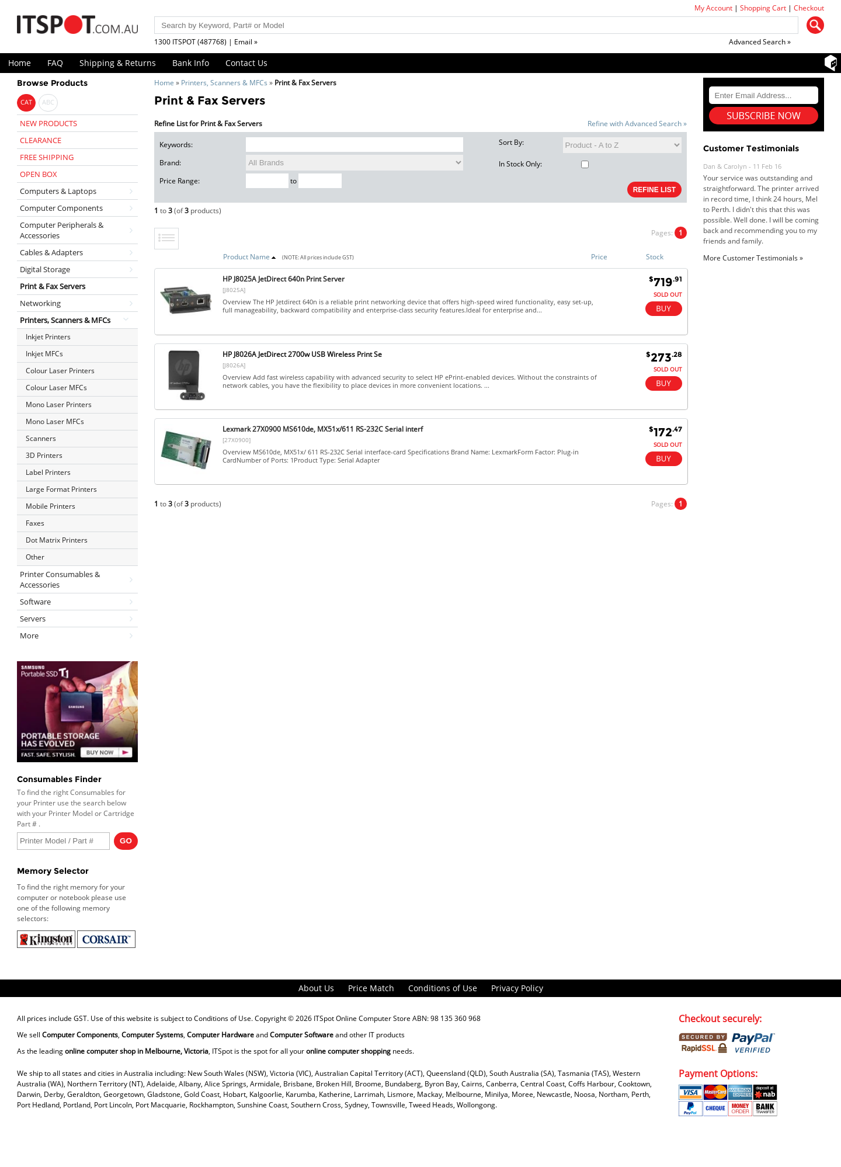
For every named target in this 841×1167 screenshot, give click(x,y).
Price (599, 257)
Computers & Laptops (58, 191)
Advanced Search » (760, 42)
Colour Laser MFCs (56, 388)
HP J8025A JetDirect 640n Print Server (284, 279)
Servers (33, 618)
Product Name (249, 257)
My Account (713, 8)
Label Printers (48, 472)
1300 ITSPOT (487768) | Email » (206, 42)
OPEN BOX (38, 174)
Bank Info (190, 62)
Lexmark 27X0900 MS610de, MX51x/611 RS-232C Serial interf (323, 429)
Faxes (35, 523)
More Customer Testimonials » (753, 258)
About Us (316, 988)
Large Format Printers (61, 489)
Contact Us (246, 62)
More (29, 635)
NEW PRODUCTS (48, 123)
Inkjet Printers (48, 337)
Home (19, 62)
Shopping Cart (763, 8)
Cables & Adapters (51, 252)
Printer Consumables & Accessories (60, 579)
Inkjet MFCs (44, 354)
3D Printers (44, 455)
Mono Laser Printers (59, 404)
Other (35, 557)
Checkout (809, 8)
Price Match (371, 988)
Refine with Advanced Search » (637, 123)
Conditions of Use (442, 988)
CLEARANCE (40, 140)
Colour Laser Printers (60, 371)
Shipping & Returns (117, 62)
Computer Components (61, 208)
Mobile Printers (50, 506)
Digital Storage (45, 269)
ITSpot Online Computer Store (362, 1018)
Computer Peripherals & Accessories (61, 230)
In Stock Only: (543, 164)
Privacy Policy (517, 988)
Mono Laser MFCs (55, 421)
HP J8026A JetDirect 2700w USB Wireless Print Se (302, 354)
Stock (654, 257)
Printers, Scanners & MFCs (224, 83)
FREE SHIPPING (47, 157)
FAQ (55, 62)
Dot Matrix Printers (57, 540)
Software (35, 601)
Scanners (41, 438)
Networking (40, 303)
